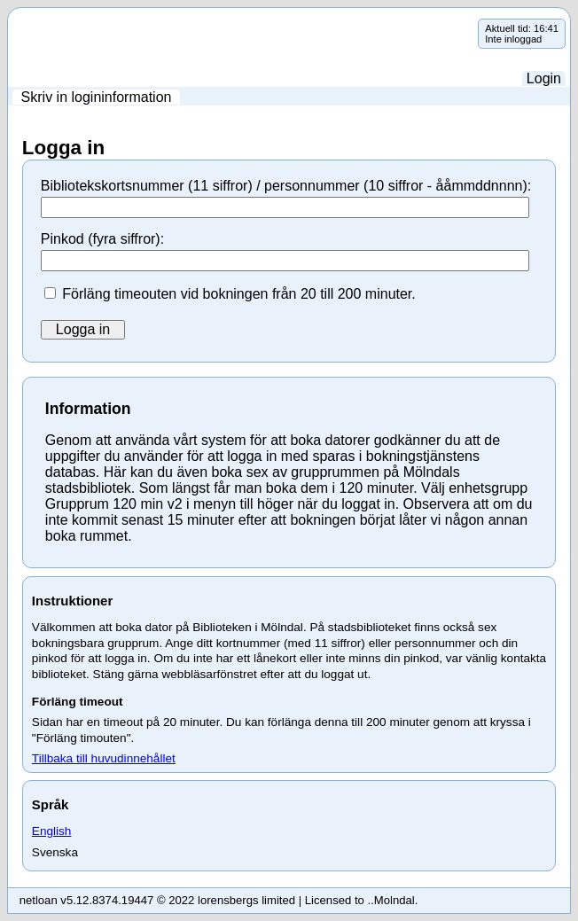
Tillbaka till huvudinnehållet (104, 758)
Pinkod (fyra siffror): (102, 238)
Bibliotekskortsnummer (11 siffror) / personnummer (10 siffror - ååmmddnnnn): (286, 185)
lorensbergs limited (246, 900)
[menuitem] (96, 97)
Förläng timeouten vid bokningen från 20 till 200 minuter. (238, 293)
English (52, 831)
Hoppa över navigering (8, 19)
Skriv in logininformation (96, 97)
